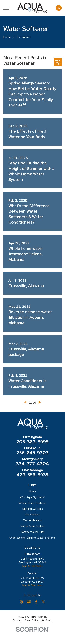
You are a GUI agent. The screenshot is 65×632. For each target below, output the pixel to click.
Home (32, 491)
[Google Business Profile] (29, 602)
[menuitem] (17, 620)
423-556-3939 (32, 475)
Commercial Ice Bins (32, 532)
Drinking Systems (32, 509)
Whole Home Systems (32, 503)
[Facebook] (36, 602)
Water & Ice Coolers (32, 526)
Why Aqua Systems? (32, 497)
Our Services (32, 514)
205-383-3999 (32, 442)
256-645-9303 (32, 453)
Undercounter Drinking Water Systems (32, 538)
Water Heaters (32, 520)
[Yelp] (21, 602)
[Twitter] (43, 602)
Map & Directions (32, 566)
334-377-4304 (32, 464)
